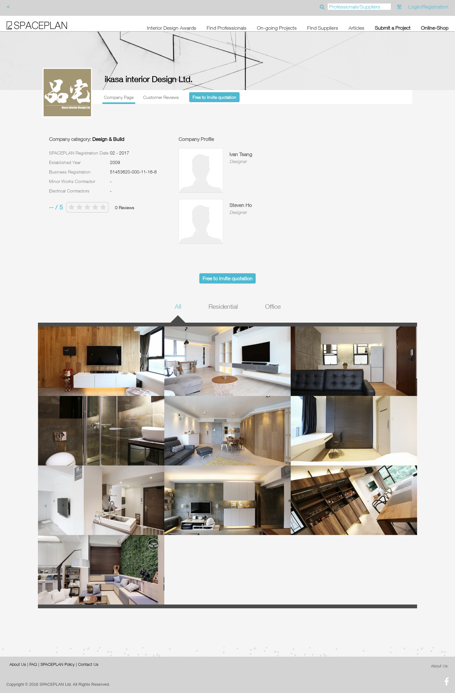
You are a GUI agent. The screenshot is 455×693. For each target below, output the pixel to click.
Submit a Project (392, 28)
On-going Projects (277, 28)
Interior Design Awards (171, 28)
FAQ (33, 664)
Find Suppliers (322, 28)
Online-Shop (434, 28)
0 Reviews (124, 207)
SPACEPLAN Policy (57, 664)
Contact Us (88, 664)
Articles (356, 28)
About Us (17, 664)
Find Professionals (226, 28)
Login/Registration (428, 6)
